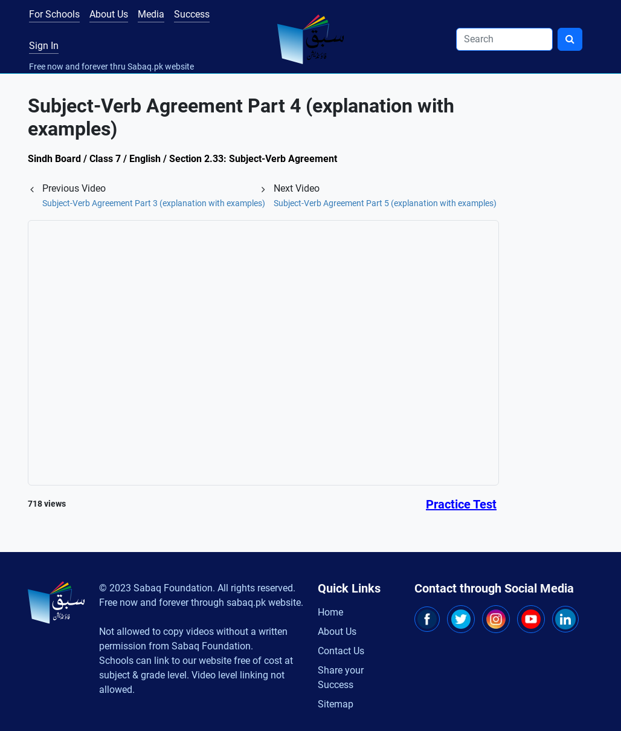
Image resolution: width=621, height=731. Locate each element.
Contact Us (341, 651)
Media (151, 14)
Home (330, 612)
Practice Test (461, 504)
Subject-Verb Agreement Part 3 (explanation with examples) (153, 203)
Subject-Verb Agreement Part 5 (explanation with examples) (385, 203)
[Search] (504, 39)
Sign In (44, 45)
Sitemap (335, 704)
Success (192, 14)
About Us (108, 14)
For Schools (54, 14)
